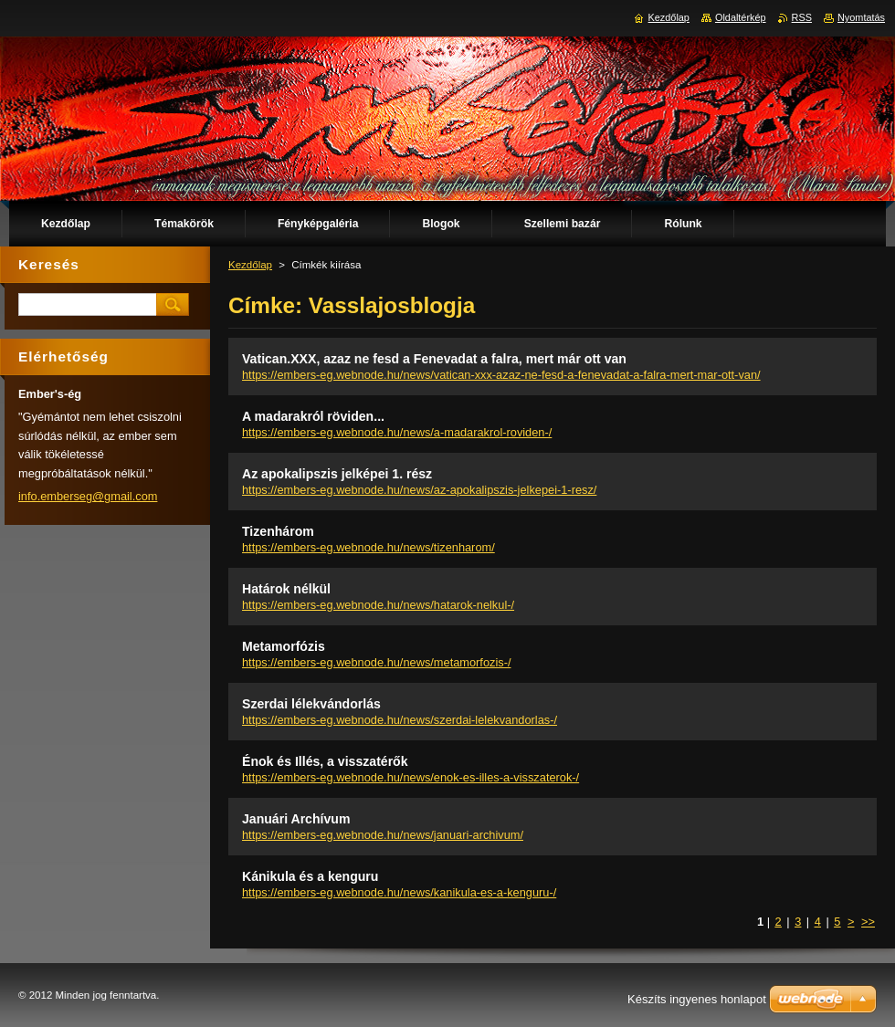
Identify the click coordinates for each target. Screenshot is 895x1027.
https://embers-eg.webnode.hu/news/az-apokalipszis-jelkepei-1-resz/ (419, 490)
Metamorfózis (283, 646)
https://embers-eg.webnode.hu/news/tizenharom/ (368, 547)
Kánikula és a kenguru (310, 876)
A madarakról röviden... (313, 416)
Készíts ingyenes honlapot (696, 999)
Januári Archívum (296, 819)
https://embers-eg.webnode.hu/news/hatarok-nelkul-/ (378, 605)
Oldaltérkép (740, 17)
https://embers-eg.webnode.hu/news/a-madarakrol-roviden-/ (397, 432)
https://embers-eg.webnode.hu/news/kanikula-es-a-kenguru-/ (399, 892)
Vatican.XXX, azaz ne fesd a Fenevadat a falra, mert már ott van (434, 358)
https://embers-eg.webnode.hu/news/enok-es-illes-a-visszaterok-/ (410, 777)
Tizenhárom (278, 531)
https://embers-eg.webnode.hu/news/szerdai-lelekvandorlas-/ (399, 720)
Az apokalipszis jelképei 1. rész (337, 473)
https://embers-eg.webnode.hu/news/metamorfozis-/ (376, 662)
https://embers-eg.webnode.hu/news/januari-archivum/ (382, 835)
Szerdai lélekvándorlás (311, 704)
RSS (802, 17)
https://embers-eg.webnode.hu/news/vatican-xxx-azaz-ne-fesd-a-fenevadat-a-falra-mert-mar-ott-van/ (501, 375)
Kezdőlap (250, 264)
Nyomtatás (861, 17)
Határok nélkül (286, 589)
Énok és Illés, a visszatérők (325, 761)
